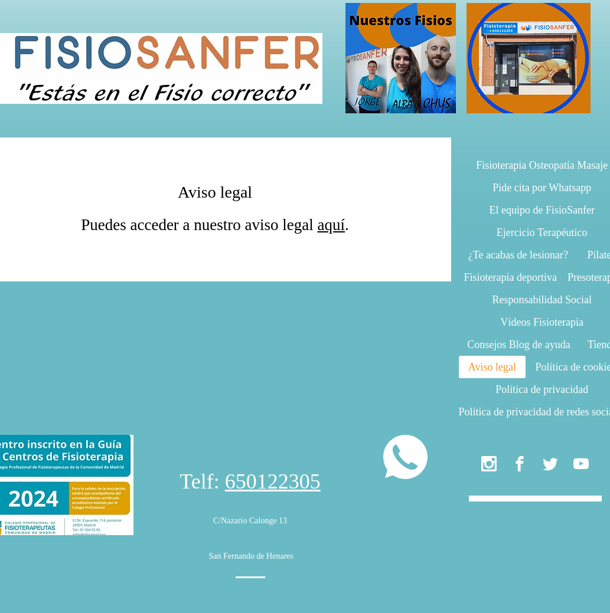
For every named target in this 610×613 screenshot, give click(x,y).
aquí (331, 225)
